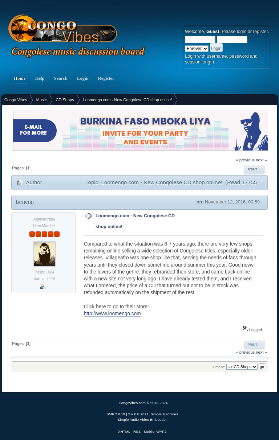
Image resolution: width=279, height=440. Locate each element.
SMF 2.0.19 (115, 414)
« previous (245, 160)
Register (106, 78)
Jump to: (218, 367)
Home (20, 78)
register (260, 31)
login (241, 31)
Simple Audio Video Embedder (142, 420)
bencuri (25, 202)
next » (261, 160)
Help (39, 78)
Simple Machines (164, 414)
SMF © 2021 (138, 414)
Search (61, 78)
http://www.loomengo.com (112, 313)
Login (83, 78)
